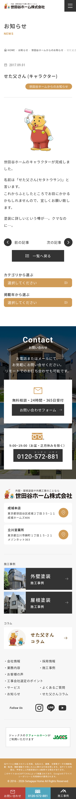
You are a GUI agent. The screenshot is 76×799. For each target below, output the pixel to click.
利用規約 (37, 776)
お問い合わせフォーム (41, 410)
